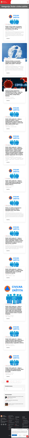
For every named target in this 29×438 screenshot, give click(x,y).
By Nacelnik (7, 30)
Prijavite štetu (16, 428)
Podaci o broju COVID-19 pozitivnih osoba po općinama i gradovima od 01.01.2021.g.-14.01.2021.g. (13, 28)
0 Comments (12, 30)
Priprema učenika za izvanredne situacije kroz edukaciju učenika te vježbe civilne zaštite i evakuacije (13, 62)
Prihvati (14, 435)
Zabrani (20, 435)
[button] (27, 429)
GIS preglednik (17, 427)
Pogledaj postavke (25, 435)
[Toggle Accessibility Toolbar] (27, 436)
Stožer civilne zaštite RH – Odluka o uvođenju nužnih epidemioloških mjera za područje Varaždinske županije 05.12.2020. (14, 369)
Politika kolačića (19, 436)
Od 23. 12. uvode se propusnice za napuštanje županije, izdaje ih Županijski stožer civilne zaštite (13, 209)
